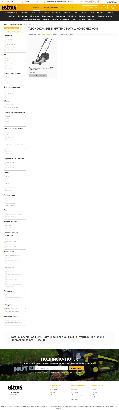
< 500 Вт (8, 42)
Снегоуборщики (47, 16)
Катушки (84, 12)
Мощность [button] (8, 36)
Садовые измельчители (87, 16)
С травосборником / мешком (15, 263)
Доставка (54, 389)
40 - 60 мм (9, 149)
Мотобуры (72, 16)
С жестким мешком (12, 295)
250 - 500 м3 (10, 162)
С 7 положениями (11, 246)
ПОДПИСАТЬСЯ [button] (76, 368)
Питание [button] (7, 184)
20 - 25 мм (9, 132)
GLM (7, 179)
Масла (92, 12)
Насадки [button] (7, 305)
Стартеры (110, 12)
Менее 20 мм (10, 140)
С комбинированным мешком (15, 297)
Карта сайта (75, 392)
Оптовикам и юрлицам (49, 7)
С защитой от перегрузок (13, 274)
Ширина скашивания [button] (12, 87)
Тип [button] (5, 210)
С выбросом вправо (12, 258)
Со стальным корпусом (13, 320)
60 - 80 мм (9, 151)
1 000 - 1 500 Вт (11, 44)
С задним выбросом (12, 260)
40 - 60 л (8, 82)
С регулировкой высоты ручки (15, 282)
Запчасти (46, 19)
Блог (94, 389)
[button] (93, 2)
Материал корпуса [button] (11, 316)
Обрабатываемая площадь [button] (14, 159)
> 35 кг (8, 58)
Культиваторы (60, 16)
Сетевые (8, 190)
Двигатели (100, 12)
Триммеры (24, 12)
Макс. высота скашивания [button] (14, 145)
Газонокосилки (44, 12)
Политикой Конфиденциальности (60, 372)
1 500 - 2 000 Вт (11, 47)
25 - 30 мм (9, 135)
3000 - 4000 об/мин (12, 107)
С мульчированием (12, 279)
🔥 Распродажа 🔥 (11, 12)
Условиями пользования (76, 372)
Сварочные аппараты (105, 16)
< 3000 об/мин (10, 105)
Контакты (72, 7)
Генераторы (56, 12)
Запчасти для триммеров (60, 19)
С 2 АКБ (8, 228)
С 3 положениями (11, 239)
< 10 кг (8, 61)
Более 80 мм (10, 154)
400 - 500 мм (10, 96)
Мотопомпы (34, 16)
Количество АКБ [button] (10, 221)
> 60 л (8, 77)
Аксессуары (92, 19)
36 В (7, 123)
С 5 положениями (11, 244)
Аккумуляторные (11, 187)
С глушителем (10, 271)
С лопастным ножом (12, 311)
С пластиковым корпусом (14, 322)
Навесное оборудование (31, 19)
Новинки (63, 7)
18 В (7, 118)
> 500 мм (9, 91)
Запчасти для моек (78, 19)
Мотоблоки (11, 16)
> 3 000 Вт (9, 39)
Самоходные (10, 216)
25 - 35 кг (9, 68)
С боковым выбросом (12, 255)
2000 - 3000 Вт (10, 49)
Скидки (95, 392)
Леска (75, 12)
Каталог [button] (36, 7)
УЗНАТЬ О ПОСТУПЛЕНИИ (38, 75)
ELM (7, 176)
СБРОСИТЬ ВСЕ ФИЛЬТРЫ (15, 31)
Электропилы (22, 16)
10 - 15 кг (9, 63)
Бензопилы (66, 12)
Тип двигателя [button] (9, 195)
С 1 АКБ (8, 225)
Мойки (33, 12)
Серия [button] (6, 172)
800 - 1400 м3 (10, 167)
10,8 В (8, 116)
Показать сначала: (34, 34)
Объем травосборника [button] (12, 73)
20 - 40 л (8, 79)
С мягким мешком (11, 300)
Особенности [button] (9, 268)
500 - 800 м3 (10, 165)
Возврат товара (55, 395)
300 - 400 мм (10, 93)
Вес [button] (5, 54)
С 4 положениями (11, 241)
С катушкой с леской (12, 308)
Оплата (53, 392)
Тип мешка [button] (8, 291)
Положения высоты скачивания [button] (11, 234)
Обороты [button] (7, 101)
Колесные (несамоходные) (14, 214)
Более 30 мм (10, 137)
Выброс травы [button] (9, 251)
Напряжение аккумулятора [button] (14, 112)
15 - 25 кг (9, 66)
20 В (7, 121)
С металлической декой (13, 276)
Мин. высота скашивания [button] (13, 128)
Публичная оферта (77, 395)
